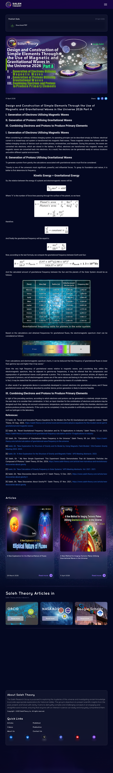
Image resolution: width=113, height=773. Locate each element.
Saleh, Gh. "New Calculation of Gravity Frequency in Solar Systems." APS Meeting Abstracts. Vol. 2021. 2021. (52, 469)
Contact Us (37, 731)
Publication (37, 727)
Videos (10, 727)
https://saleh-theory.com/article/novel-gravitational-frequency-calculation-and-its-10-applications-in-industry (49, 433)
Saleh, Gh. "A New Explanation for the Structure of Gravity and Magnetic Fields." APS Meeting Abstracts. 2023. (52, 454)
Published (36, 723)
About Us (11, 731)
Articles (10, 723)
